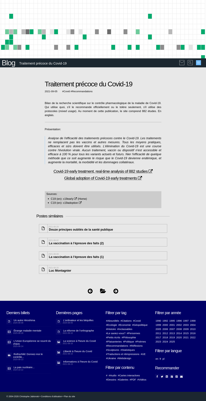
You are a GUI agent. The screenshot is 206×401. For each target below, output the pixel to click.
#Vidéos (141, 379)
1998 (193, 320)
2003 (186, 324)
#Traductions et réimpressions (122, 354)
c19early (70, 198)
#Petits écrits (113, 337)
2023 (158, 341)
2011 (158, 333)
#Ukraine (111, 358)
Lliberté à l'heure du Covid (77, 351)
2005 (158, 329)
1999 (158, 324)
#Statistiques (128, 349)
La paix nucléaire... (24, 367)
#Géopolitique (140, 324)
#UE (143, 354)
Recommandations (82, 91)
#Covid (137, 320)
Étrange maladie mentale (27, 330)
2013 (172, 333)
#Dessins (111, 379)
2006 (165, 329)
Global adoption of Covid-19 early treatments (103, 178)
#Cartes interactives (129, 375)
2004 (193, 324)
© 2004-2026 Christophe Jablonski (22, 396)
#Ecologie (111, 324)
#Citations (126, 320)
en (157, 358)
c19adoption (72, 202)
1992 (165, 320)
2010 (193, 329)
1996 (179, 320)
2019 (172, 337)
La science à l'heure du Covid (79, 340)
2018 (165, 337)
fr (160, 358)
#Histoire (111, 329)
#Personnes (133, 333)
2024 (165, 341)
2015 (186, 333)
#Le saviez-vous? (116, 333)
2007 (172, 329)
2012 (165, 333)
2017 (158, 337)
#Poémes (140, 341)
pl (164, 358)
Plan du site (69, 396)
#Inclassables (124, 329)
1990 (158, 320)
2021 (186, 337)
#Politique (128, 341)
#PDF (133, 379)
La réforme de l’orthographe (78, 330)
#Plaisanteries (114, 341)
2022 (193, 337)
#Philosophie (129, 337)
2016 (193, 333)
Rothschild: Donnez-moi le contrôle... (28, 355)
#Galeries (123, 379)
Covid (67, 91)
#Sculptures (112, 349)
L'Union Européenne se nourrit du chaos (32, 342)
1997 (186, 320)
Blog (8, 63)
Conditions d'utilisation (51, 396)
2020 (179, 337)
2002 (179, 324)
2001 (172, 324)
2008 (179, 329)
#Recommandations (117, 345)
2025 (172, 341)
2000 (165, 324)
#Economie (124, 324)
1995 (172, 320)
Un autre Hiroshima (24, 320)
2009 (186, 329)
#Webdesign (124, 358)
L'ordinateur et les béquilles (78, 320)
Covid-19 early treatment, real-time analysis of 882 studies (103, 171)
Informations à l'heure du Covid (80, 361)
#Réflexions (136, 345)
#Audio (113, 375)
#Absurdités (112, 320)
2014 (179, 333)
